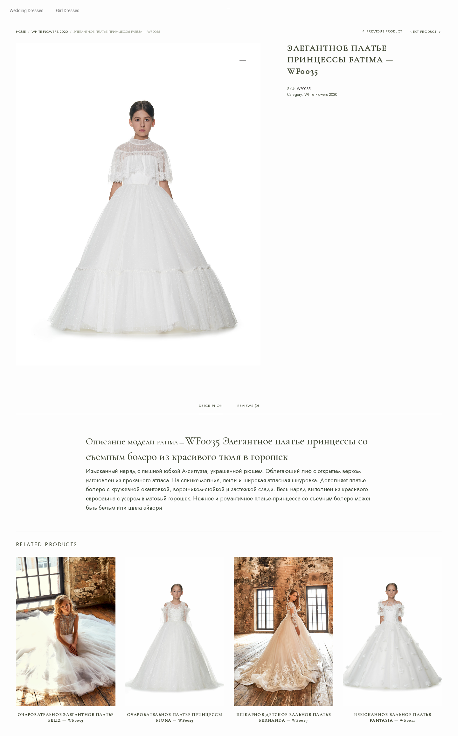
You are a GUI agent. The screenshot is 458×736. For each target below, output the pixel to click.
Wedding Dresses (26, 10)
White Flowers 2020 (49, 31)
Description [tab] (211, 406)
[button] (243, 60)
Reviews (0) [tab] (248, 406)
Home (21, 31)
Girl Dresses (67, 10)
